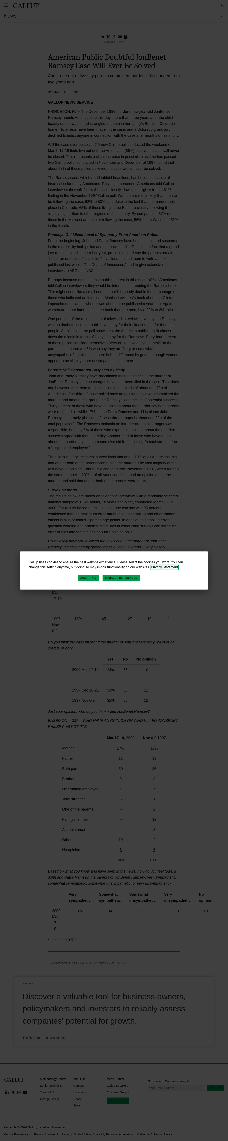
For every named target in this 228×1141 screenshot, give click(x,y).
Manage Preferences (121, 578)
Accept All (88, 578)
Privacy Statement (164, 567)
